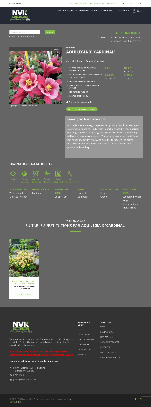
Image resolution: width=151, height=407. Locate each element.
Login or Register (78, 4)
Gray (102, 193)
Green (103, 196)
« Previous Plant (119, 41)
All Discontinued (119, 37)
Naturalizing (129, 207)
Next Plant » (136, 41)
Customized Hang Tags (111, 357)
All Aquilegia (135, 37)
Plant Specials (97, 4)
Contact (125, 11)
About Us (105, 322)
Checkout (112, 4)
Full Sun (13, 179)
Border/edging (131, 204)
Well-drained (16, 193)
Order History (84, 349)
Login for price (24, 294)
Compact (82, 196)
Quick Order (83, 344)
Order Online (84, 334)
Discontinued (129, 32)
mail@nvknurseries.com (26, 379)
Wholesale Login (84, 323)
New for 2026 (106, 337)
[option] (35, 79)
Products (96, 11)
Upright (82, 193)
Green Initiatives (111, 11)
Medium (36, 193)
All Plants (103, 37)
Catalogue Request (65, 11)
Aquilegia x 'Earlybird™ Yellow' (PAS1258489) (24, 282)
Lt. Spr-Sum (61, 196)
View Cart (82, 354)
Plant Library (83, 11)
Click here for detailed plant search (21, 36)
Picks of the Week (86, 339)
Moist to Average (18, 196)
